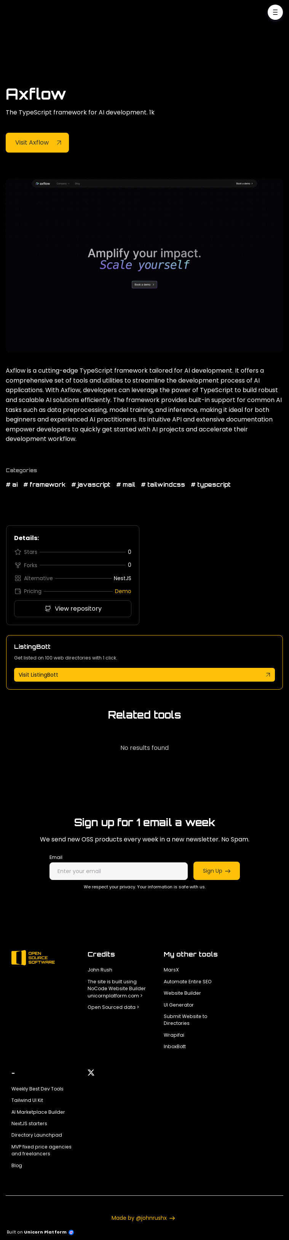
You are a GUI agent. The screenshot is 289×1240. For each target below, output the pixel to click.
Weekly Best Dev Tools (37, 1089)
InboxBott (175, 1046)
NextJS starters (29, 1123)
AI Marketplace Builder (38, 1112)
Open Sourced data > (113, 1007)
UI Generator (179, 1005)
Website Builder (182, 993)
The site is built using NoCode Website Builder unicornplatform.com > (117, 988)
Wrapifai (174, 1035)
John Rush (100, 970)
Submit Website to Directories (185, 1019)
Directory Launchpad (36, 1135)
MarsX (171, 970)
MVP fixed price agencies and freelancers (41, 1150)
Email (55, 857)
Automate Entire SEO (188, 981)
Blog (16, 1165)
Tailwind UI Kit (27, 1100)
